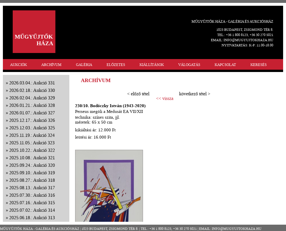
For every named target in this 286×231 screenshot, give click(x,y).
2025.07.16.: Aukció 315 (32, 203)
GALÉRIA (84, 64)
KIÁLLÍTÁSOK (152, 64)
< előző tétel (138, 94)
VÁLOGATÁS (189, 64)
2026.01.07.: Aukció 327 (32, 113)
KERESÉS (258, 64)
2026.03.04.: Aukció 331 (32, 83)
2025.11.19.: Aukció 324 (32, 135)
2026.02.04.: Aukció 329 (32, 98)
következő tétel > (194, 94)
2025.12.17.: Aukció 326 (32, 120)
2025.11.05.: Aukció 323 (32, 143)
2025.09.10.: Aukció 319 (32, 173)
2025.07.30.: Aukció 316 (32, 195)
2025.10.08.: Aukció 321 (32, 158)
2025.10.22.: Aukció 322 (32, 150)
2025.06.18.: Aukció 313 (32, 218)
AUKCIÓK (18, 64)
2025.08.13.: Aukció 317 (32, 188)
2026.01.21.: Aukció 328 (32, 105)
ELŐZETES (116, 64)
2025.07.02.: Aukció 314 (32, 210)
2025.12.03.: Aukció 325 (32, 128)
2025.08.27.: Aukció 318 (32, 180)
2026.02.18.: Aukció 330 (32, 90)
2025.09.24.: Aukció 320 (32, 165)
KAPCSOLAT (225, 64)
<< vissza (164, 98)
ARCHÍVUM (51, 64)
